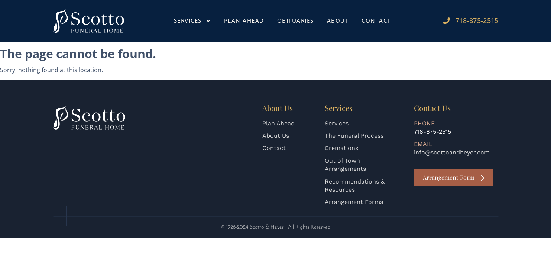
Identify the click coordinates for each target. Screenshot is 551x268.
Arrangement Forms (354, 201)
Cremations (341, 147)
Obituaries (295, 20)
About (338, 20)
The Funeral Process (354, 135)
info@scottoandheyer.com (452, 152)
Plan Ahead (244, 20)
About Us (275, 135)
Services (192, 21)
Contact (376, 20)
